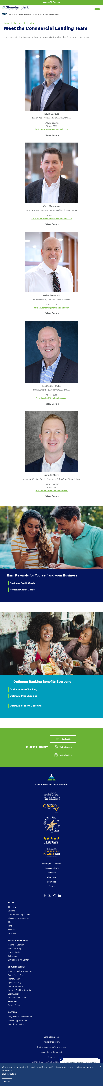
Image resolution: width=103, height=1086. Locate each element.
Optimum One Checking (23, 689)
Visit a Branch (63, 747)
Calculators (13, 956)
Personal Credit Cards (22, 589)
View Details (52, 134)
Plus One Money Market (19, 918)
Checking (12, 907)
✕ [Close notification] (61, 1059)
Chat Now (51, 877)
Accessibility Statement (51, 1052)
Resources (12, 1001)
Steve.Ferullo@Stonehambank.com (51, 398)
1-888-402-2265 (51, 868)
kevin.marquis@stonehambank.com (51, 129)
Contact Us (63, 739)
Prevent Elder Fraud (17, 997)
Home (6, 23)
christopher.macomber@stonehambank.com (52, 218)
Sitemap (51, 1057)
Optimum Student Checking (26, 705)
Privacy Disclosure (51, 1042)
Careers (12, 1012)
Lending (30, 23)
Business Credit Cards (22, 583)
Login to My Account (51, 2)
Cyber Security (14, 982)
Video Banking (63, 755)
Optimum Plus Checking (23, 695)
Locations (51, 882)
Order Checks (14, 952)
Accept (7, 1081)
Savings (11, 910)
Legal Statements (51, 1037)
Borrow (11, 929)
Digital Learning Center (18, 960)
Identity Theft (14, 978)
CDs (10, 922)
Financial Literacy (16, 944)
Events (51, 886)
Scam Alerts (13, 994)
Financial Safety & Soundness (21, 971)
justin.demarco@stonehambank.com (51, 490)
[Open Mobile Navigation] (97, 8)
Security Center (16, 966)
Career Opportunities (17, 1020)
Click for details (9, 1074)
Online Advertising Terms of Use (51, 1047)
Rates (11, 902)
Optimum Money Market (19, 914)
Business (18, 23)
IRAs (10, 925)
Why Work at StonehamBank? (21, 1016)
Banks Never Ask (15, 975)
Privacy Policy (14, 1005)
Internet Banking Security (19, 990)
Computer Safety (15, 986)
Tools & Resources (18, 940)
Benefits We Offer (16, 1024)
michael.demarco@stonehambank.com (51, 307)
